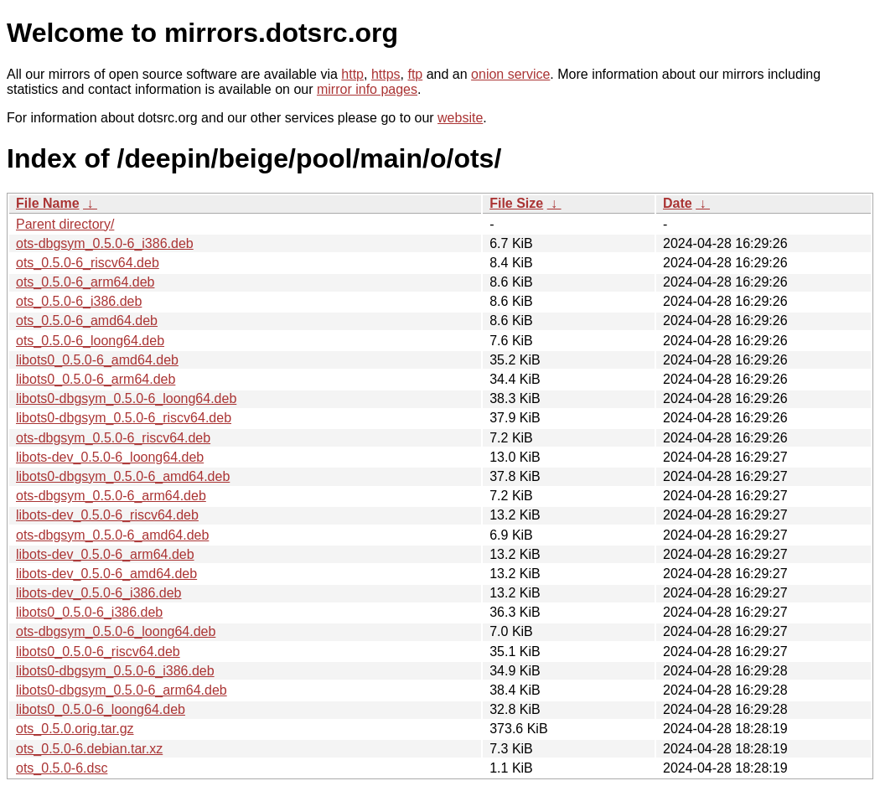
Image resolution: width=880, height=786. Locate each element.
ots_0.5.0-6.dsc (61, 768)
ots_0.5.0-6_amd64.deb (87, 320)
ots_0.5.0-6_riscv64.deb (87, 263)
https (386, 74)
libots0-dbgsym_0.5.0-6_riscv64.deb (123, 418)
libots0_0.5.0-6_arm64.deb (95, 379)
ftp (414, 74)
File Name (48, 203)
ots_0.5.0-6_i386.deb (79, 301)
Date (677, 203)
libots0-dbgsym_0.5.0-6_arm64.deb (121, 690)
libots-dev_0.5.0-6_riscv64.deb (107, 515)
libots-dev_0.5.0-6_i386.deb (98, 593)
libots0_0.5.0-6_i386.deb (89, 612)
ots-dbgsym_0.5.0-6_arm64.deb (111, 496)
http (352, 74)
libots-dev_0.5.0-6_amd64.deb (106, 573)
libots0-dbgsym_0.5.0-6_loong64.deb (126, 398)
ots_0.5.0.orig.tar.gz (75, 728)
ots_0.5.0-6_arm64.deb (85, 282)
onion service (510, 74)
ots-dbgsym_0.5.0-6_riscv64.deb (113, 438)
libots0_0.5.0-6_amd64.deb (97, 360)
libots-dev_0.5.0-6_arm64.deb (105, 554)
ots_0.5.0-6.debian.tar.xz (89, 749)
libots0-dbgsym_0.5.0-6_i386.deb (115, 671)
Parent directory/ (65, 224)
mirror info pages (367, 89)
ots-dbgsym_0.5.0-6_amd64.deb (112, 535)
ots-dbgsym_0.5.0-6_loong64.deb (115, 631)
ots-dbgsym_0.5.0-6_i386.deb (105, 243)
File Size (516, 203)
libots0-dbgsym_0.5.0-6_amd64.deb (123, 476)
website (460, 118)
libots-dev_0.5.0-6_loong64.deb (110, 457)
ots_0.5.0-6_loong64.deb (90, 341)
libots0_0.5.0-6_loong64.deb (100, 709)
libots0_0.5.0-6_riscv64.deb (98, 651)
